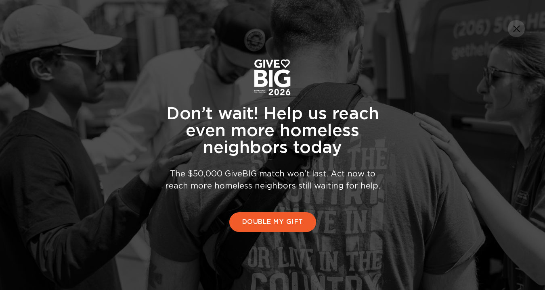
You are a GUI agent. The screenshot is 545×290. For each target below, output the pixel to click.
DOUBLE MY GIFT (272, 222)
